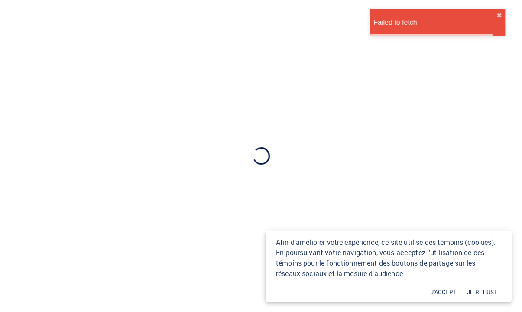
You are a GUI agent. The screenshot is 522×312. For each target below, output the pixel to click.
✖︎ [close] (513, 15)
